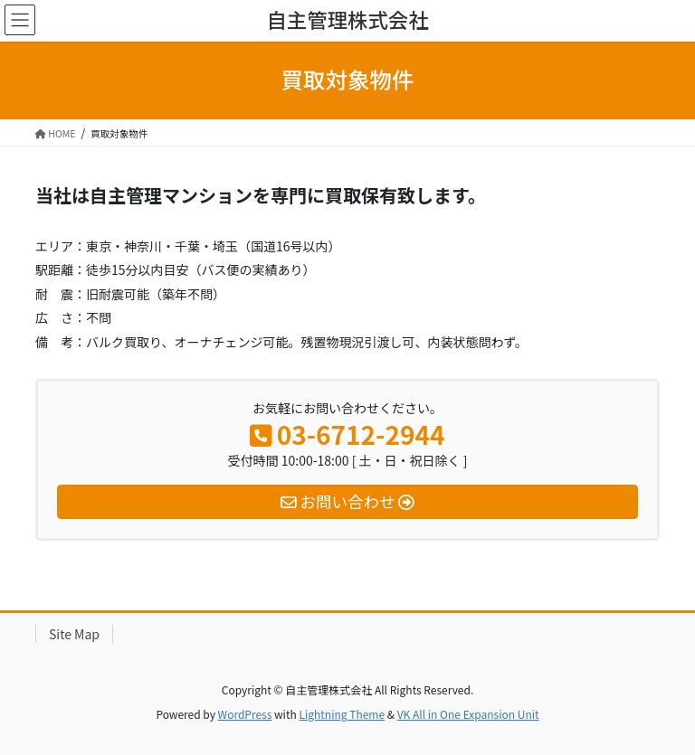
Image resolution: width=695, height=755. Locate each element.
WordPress (245, 714)
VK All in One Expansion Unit (468, 714)
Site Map (74, 634)
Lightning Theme (342, 714)
